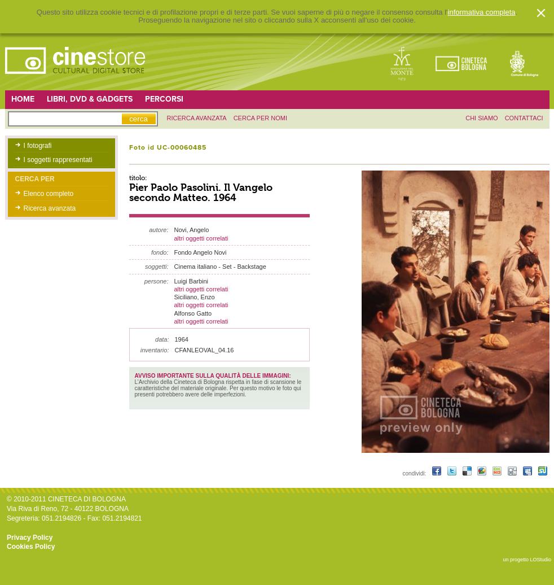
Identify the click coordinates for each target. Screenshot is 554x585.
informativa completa (482, 12)
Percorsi (164, 99)
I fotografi (38, 146)
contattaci (524, 118)
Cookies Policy (31, 547)
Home (22, 99)
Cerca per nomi (260, 118)
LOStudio (540, 559)
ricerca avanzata (197, 118)
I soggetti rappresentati (58, 160)
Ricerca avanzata (50, 208)
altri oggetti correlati (201, 238)
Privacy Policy (29, 538)
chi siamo (481, 118)
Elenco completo (49, 194)
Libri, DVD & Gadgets (90, 99)
